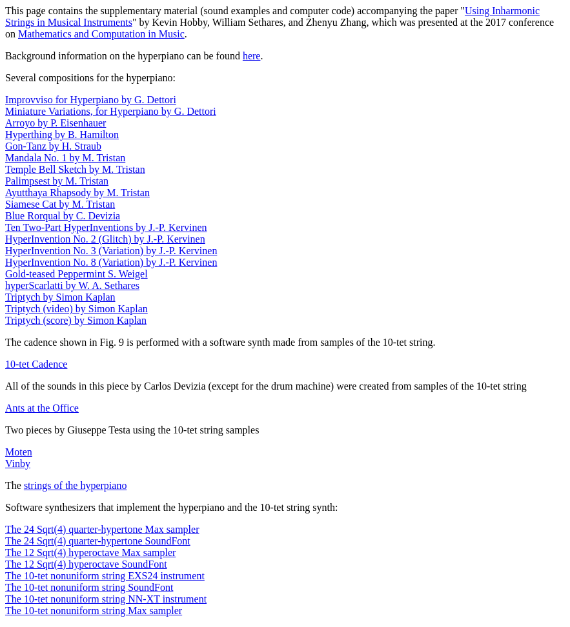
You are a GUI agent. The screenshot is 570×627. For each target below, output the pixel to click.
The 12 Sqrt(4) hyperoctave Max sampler (90, 552)
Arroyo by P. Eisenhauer (55, 122)
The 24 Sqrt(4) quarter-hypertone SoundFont (97, 540)
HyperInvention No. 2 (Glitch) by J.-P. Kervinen (105, 239)
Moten (18, 451)
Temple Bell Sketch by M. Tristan (75, 169)
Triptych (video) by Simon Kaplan (76, 308)
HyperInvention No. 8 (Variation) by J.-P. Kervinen (111, 262)
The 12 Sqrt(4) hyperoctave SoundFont (86, 564)
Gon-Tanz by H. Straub (53, 146)
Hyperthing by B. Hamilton (62, 134)
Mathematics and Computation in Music (101, 33)
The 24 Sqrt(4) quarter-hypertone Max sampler (102, 529)
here (252, 55)
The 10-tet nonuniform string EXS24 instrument (105, 575)
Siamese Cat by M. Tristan (60, 204)
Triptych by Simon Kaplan (60, 297)
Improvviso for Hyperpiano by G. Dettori (90, 99)
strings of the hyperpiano (75, 485)
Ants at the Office (42, 408)
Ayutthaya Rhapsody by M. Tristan (77, 192)
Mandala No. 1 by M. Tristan (65, 157)
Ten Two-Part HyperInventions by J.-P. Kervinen (106, 227)
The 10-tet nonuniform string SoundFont (89, 587)
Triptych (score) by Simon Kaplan (76, 320)
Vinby (17, 463)
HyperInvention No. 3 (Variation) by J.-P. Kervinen (111, 250)
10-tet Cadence (36, 364)
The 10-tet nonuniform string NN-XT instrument (106, 598)
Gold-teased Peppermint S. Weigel (76, 273)
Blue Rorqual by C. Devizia (62, 215)
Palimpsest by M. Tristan (56, 180)
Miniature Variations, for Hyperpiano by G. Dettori (110, 111)
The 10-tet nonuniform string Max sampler (93, 610)
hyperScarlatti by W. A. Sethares (72, 285)
